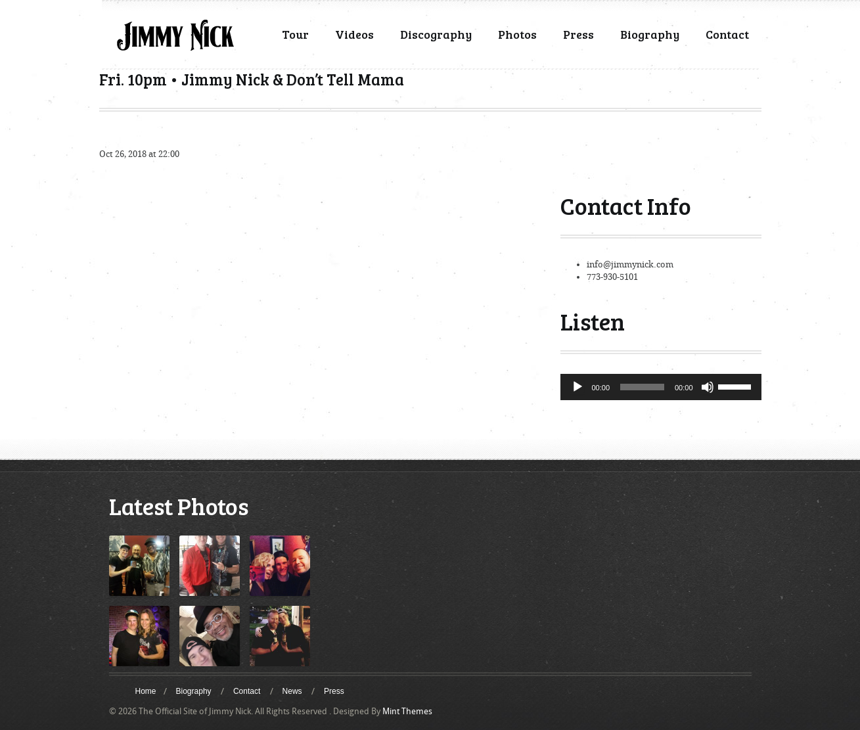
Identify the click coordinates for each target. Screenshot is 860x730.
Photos (517, 34)
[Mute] (707, 387)
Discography (436, 34)
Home (145, 691)
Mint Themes (407, 711)
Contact (727, 34)
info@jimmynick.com (630, 264)
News (292, 691)
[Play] (577, 387)
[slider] (642, 387)
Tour (295, 34)
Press (578, 34)
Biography (649, 34)
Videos (354, 34)
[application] (660, 387)
